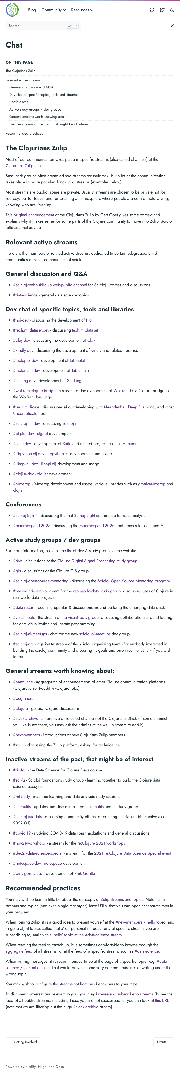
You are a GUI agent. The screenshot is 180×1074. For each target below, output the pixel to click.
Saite (67, 444)
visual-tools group (83, 617)
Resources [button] (82, 10)
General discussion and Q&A (31, 87)
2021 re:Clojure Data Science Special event (132, 853)
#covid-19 (22, 833)
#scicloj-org (23, 644)
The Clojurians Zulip (21, 70)
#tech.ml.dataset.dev (31, 330)
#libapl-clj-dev (25, 464)
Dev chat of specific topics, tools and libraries (43, 94)
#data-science (25, 295)
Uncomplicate (25, 413)
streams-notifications (77, 984)
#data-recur (23, 607)
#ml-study (21, 796)
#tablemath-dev (26, 370)
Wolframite (123, 391)
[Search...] (43, 25)
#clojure (20, 708)
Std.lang (74, 381)
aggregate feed (19, 951)
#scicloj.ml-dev (26, 423)
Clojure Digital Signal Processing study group (97, 561)
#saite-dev (22, 444)
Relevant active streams (23, 80)
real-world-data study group (96, 591)
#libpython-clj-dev (28, 454)
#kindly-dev (23, 350)
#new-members (26, 735)
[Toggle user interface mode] (172, 10)
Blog (32, 10)
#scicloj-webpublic (29, 285)
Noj (89, 320)
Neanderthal (114, 407)
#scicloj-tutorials (27, 817)
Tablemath (80, 370)
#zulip (108, 725)
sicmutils (96, 807)
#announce (23, 682)
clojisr (42, 474)
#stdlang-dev (24, 381)
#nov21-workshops (29, 843)
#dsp (17, 561)
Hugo (42, 1066)
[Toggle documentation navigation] (172, 25)
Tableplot (77, 360)
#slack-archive (25, 718)
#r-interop (21, 484)
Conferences (18, 102)
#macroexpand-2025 (31, 526)
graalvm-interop (151, 484)
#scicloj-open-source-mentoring (40, 581)
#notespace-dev (27, 863)
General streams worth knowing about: (38, 116)
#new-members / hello (135, 922)
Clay (91, 340)
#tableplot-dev (25, 360)
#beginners (23, 698)
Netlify (31, 1066)
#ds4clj (19, 770)
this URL (162, 1000)
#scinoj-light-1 (25, 516)
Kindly (96, 350)
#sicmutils (22, 807)
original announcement (34, 215)
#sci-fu (19, 780)
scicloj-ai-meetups (94, 634)
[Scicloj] (14, 10)
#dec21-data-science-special (38, 853)
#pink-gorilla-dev (28, 873)
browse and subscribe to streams (124, 994)
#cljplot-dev (23, 433)
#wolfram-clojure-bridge (34, 391)
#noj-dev (21, 320)
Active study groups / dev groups (35, 109)
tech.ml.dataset (85, 330)
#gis (17, 571)
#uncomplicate (26, 407)
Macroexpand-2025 (96, 526)
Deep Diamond (141, 407)
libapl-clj (48, 464)
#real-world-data (27, 591)
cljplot (42, 433)
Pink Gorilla (84, 873)
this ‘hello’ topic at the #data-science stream (83, 935)
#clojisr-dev (23, 474)
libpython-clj (58, 454)
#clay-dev (21, 340)
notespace (53, 863)
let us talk (143, 650)
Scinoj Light (84, 516)
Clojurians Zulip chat (24, 166)
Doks (60, 1066)
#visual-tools (24, 617)
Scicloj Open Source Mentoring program (134, 581)
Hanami (129, 444)
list (69, 551)
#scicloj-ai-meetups (30, 634)
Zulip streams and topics (122, 899)
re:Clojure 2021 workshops (101, 843)
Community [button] (54, 10)
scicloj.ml (71, 423)
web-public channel (70, 285)
